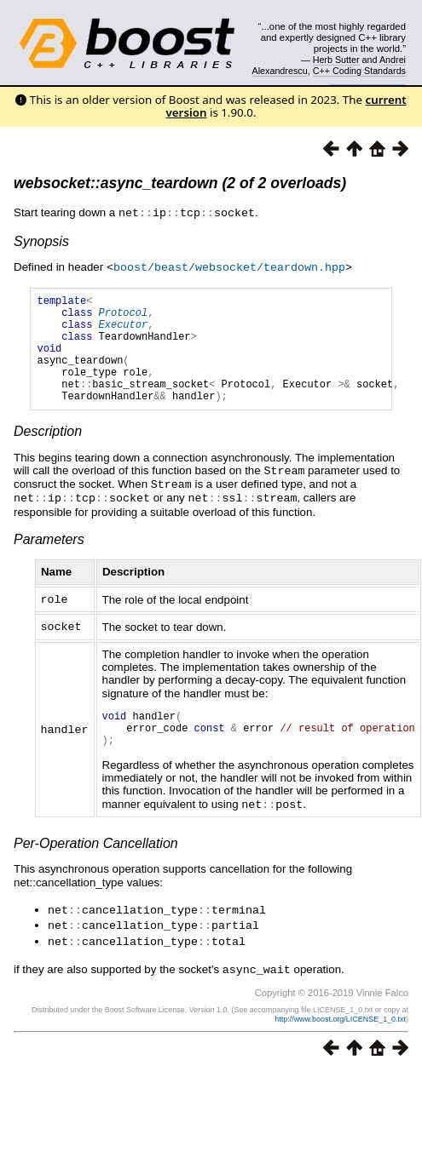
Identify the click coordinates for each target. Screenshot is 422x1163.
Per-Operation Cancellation (96, 867)
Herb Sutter (336, 59)
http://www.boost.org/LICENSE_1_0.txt (340, 1039)
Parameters (49, 558)
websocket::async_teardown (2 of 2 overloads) (180, 183)
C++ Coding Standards (359, 71)
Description (48, 452)
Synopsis (41, 240)
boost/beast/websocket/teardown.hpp (229, 265)
